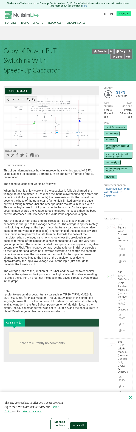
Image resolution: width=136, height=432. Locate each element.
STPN (120, 92)
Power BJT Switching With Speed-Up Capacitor (117, 192)
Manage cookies (60, 423)
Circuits (38, 23)
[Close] (130, 397)
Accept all (78, 425)
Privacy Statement (32, 411)
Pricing (24, 23)
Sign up (123, 13)
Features (10, 23)
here (84, 5)
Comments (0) (14, 322)
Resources (54, 23)
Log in (108, 14)
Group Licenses (76, 23)
